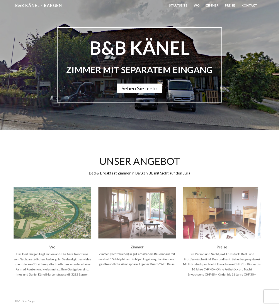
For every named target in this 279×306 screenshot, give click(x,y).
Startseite (178, 5)
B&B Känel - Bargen (38, 5)
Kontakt (249, 5)
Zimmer (212, 5)
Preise (230, 5)
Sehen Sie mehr (140, 88)
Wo (197, 5)
